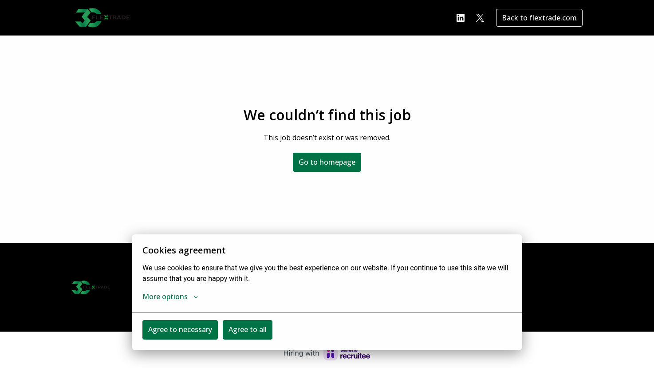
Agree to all (248, 329)
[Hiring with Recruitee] (327, 353)
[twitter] (480, 18)
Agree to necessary (180, 329)
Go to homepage (327, 162)
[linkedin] (460, 18)
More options (170, 296)
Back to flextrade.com (539, 18)
